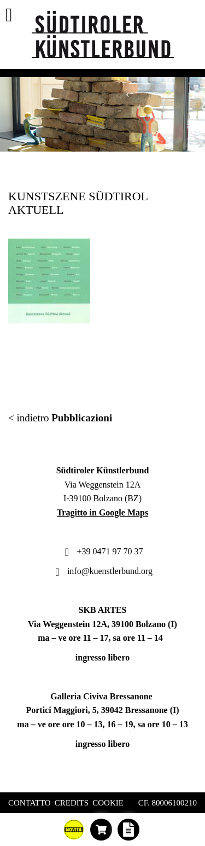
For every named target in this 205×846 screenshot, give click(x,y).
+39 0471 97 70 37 (102, 551)
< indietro (60, 418)
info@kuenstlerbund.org (102, 571)
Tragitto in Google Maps (102, 512)
